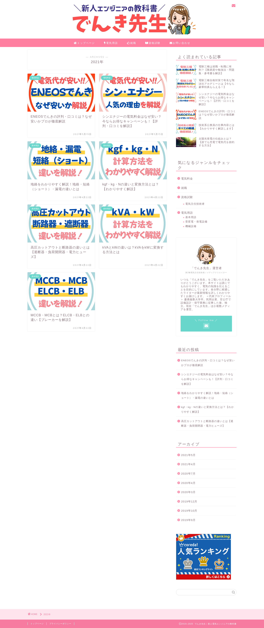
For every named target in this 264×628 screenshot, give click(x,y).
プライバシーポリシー (60, 623)
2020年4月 (188, 482)
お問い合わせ (180, 43)
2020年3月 (188, 492)
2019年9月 (188, 520)
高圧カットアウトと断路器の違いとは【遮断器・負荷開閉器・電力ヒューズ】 (207, 423)
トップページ (84, 43)
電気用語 (111, 43)
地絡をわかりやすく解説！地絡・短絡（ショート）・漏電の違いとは (207, 395)
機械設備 (190, 226)
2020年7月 (188, 473)
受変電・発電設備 (196, 221)
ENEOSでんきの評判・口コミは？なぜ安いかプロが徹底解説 (208, 363)
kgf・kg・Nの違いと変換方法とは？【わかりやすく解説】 (207, 409)
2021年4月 (188, 464)
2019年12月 (189, 501)
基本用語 (190, 217)
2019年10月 (189, 510)
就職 (131, 43)
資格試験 (152, 43)
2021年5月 (188, 455)
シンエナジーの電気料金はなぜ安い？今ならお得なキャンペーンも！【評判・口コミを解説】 (207, 379)
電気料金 (187, 178)
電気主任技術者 (195, 203)
